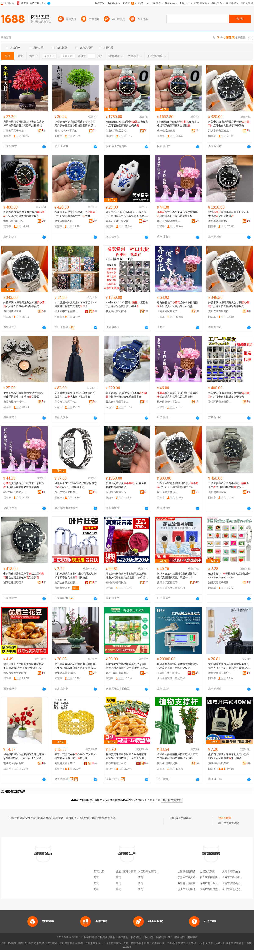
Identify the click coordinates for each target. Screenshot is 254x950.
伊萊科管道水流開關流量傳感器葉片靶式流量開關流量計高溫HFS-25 (177, 575)
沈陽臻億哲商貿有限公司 (192, 871)
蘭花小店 (99, 871)
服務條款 (136, 937)
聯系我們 (179, 937)
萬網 (193, 943)
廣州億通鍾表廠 (166, 130)
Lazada (127, 946)
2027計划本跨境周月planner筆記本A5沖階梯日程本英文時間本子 (75, 304)
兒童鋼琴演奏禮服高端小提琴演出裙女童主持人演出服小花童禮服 (75, 394)
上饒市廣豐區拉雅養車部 (236, 883)
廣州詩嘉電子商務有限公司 (66, 672)
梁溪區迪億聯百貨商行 (220, 401)
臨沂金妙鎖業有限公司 (66, 582)
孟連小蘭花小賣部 (126, 871)
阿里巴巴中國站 (48, 943)
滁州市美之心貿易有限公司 (237, 889)
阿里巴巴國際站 (27, 943)
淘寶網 (79, 943)
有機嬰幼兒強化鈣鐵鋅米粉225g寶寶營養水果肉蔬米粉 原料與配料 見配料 (127, 666)
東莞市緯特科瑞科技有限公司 (15, 401)
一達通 (247, 943)
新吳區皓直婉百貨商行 (117, 311)
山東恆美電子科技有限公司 (168, 672)
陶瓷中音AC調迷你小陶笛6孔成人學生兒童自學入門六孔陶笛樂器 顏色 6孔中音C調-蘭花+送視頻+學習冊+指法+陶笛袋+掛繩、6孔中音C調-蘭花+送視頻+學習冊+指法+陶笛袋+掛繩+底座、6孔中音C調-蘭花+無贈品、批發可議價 (127, 214)
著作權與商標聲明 (105, 937)
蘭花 (96, 877)
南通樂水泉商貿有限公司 (15, 763)
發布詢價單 (224, 817)
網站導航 (192, 937)
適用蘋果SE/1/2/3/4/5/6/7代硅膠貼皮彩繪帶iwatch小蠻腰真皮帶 (76, 485)
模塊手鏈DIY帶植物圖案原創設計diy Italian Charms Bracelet (229, 575)
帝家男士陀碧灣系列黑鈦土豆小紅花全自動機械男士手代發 (75, 214)
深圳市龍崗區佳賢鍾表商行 (15, 221)
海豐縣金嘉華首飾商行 (66, 763)
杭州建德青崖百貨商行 (168, 401)
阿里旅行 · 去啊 (119, 943)
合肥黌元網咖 (207, 871)
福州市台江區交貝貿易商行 (15, 492)
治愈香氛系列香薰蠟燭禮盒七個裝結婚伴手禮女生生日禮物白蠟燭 (23, 394)
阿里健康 (236, 943)
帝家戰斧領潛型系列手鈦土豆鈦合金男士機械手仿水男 (23, 575)
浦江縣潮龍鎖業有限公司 (220, 763)
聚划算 (97, 943)
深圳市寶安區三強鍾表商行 (220, 130)
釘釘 (225, 943)
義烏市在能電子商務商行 (117, 401)
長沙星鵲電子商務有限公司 (117, 763)
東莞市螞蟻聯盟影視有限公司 (216, 889)
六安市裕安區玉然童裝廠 (66, 401)
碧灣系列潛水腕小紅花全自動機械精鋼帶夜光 (126, 485)
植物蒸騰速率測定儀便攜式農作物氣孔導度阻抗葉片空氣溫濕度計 (177, 666)
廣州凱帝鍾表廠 (12, 311)
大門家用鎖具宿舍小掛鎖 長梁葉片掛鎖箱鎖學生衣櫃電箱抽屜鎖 (75, 575)
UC (200, 943)
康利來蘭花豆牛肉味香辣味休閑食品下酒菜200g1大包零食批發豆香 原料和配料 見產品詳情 (23, 666)
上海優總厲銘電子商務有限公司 (168, 311)
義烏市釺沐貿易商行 (66, 130)
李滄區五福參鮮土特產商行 (193, 877)
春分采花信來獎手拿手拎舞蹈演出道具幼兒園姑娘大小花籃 (177, 304)
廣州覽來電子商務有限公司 (220, 672)
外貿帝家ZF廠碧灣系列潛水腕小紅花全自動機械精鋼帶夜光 (228, 123)
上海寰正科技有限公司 (234, 877)
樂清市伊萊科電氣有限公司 (168, 582)
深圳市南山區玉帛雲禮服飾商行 (217, 883)
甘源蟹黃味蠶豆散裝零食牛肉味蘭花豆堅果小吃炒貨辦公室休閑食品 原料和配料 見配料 (126, 756)
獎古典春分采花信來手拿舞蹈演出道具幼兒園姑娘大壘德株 (177, 214)
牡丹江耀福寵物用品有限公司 (216, 877)
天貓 (87, 943)
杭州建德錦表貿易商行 (168, 763)
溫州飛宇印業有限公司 (66, 311)
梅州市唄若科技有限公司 (117, 582)
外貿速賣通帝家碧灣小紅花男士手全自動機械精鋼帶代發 (228, 485)
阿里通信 (183, 943)
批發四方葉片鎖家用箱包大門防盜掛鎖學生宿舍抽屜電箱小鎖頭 (228, 756)
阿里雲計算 (158, 943)
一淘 (105, 943)
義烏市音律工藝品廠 (117, 221)
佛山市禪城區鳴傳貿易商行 (168, 221)
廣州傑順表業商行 (218, 311)
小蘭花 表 (186, 817)
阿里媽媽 (136, 943)
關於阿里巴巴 (164, 937)
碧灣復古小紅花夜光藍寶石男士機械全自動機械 (228, 214)
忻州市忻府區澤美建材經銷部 (194, 889)
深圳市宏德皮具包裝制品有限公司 (66, 492)
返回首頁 (155, 800)
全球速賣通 (65, 943)
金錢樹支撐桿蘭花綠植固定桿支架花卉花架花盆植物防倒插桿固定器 (177, 756)
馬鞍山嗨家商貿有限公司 (117, 672)
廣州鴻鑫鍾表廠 (63, 221)
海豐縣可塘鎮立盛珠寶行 (192, 883)
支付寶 (209, 943)
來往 (218, 943)
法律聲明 (123, 937)
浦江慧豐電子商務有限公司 (220, 582)
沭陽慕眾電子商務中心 (15, 130)
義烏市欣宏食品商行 (14, 672)
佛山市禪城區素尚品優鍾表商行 (117, 130)
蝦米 (146, 943)
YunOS (171, 943)
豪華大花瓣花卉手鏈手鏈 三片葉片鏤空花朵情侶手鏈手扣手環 (75, 756)
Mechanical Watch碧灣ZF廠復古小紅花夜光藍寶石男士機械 (127, 123)
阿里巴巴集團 (8, 943)
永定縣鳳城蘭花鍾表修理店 (153, 871)
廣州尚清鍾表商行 (218, 221)
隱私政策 (149, 937)
